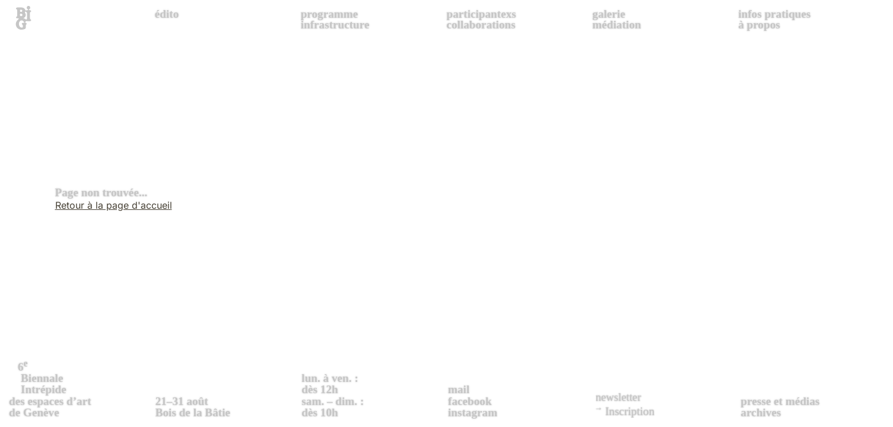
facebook (470, 401)
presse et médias (780, 401)
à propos (759, 24)
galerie (608, 14)
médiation (616, 24)
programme (329, 14)
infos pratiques (774, 14)
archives (761, 412)
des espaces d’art (80, 388)
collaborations (480, 24)
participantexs (481, 14)
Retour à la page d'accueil (113, 205)
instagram (472, 412)
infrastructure (335, 24)
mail (458, 389)
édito (167, 14)
